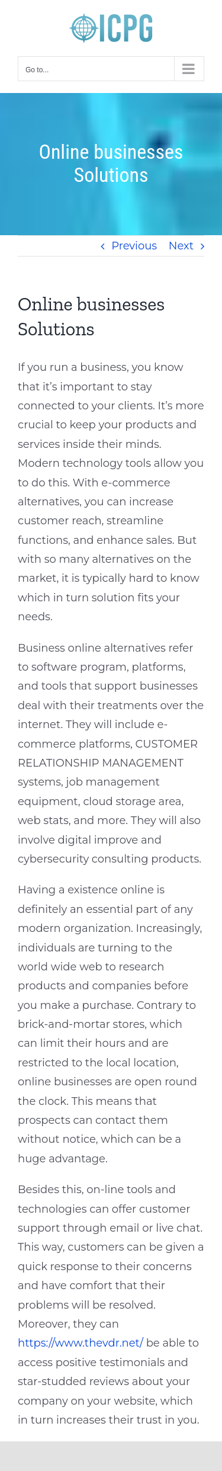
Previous (134, 245)
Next (181, 245)
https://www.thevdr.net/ (80, 1343)
